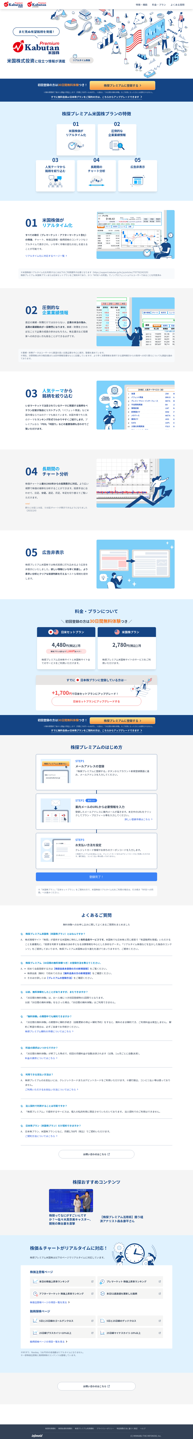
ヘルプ (142, 1428)
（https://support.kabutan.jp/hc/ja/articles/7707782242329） (120, 272)
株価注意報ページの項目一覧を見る (50, 1302)
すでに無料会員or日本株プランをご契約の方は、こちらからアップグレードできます (95, 97)
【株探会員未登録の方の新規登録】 (71, 968)
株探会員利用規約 (65, 1428)
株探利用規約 (50, 1428)
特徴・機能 (141, 4)
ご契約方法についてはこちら (41, 1136)
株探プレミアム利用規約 (84, 1428)
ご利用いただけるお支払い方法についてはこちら (51, 1089)
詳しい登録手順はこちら (138, 819)
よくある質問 (177, 4)
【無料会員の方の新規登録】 (77, 973)
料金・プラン (159, 4)
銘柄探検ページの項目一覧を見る (48, 1341)
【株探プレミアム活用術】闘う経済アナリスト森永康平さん (121, 1219)
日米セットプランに (96, 701)
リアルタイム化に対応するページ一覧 (46, 255)
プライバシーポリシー (105, 1428)
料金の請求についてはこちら (41, 1058)
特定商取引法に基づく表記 (127, 1428)
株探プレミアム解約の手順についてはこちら (49, 1031)
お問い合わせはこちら (96, 1154)
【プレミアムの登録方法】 (59, 978)
